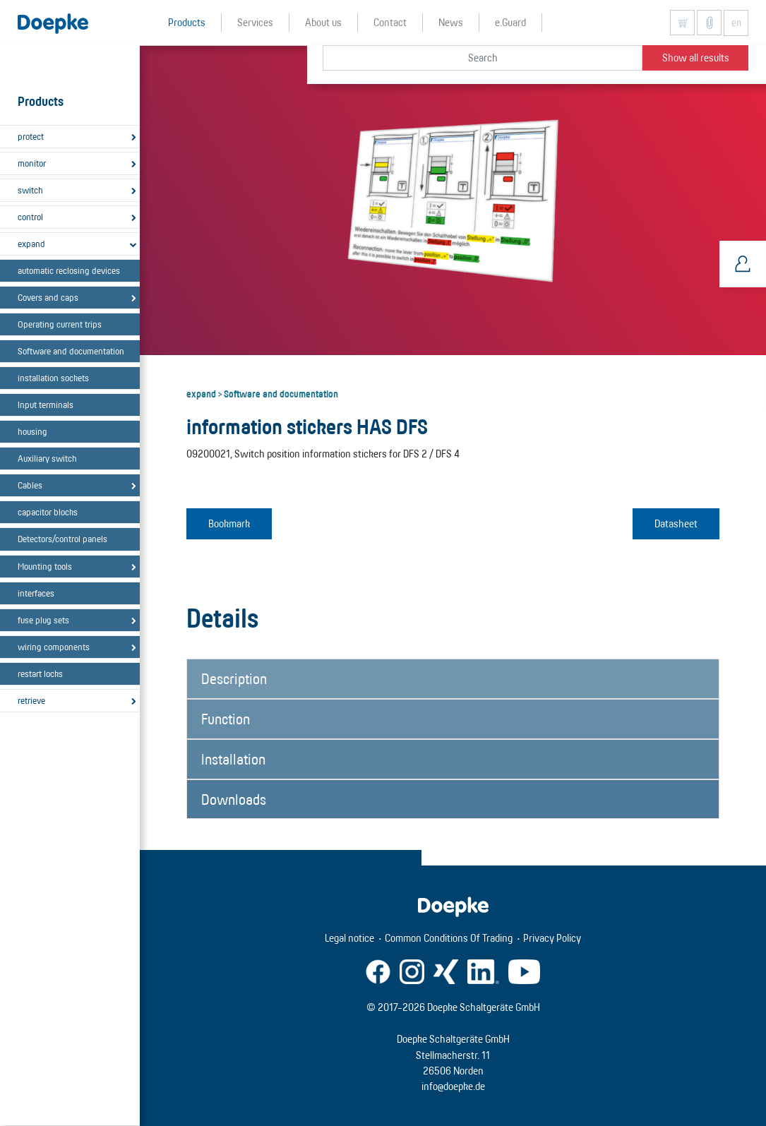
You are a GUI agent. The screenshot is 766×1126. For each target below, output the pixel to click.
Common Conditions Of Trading (449, 938)
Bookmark (229, 523)
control (30, 216)
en (736, 22)
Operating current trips (60, 324)
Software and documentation (71, 351)
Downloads (233, 799)
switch (30, 190)
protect (31, 136)
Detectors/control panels (62, 538)
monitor (32, 163)
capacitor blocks (48, 511)
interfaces (36, 593)
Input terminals (45, 404)
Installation (233, 759)
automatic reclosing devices (69, 270)
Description (234, 678)
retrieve (31, 700)
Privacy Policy (552, 938)
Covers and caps (48, 297)
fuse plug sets (43, 619)
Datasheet (676, 523)
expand (31, 243)
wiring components (54, 646)
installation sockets (53, 377)
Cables (30, 485)
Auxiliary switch (47, 458)
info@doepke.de (453, 1086)
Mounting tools (45, 566)
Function (225, 718)
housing (32, 431)
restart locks (40, 673)
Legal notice (349, 938)
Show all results (695, 57)
